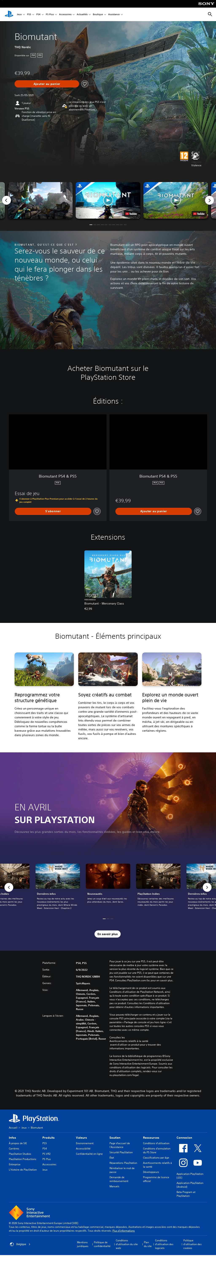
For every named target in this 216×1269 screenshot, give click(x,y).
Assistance (114, 14)
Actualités (82, 14)
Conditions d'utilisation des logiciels (164, 1244)
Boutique (98, 14)
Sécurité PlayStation (121, 1152)
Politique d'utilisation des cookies (192, 1244)
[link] (108, 887)
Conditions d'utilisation (156, 1143)
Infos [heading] (12, 1138)
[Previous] (6, 200)
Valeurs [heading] (81, 1138)
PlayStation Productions (22, 1159)
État (111, 1157)
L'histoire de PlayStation (23, 1169)
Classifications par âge (156, 1157)
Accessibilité (83, 1148)
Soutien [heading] (114, 1138)
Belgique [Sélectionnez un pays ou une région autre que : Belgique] (20, 1244)
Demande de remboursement (118, 1179)
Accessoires (65, 14)
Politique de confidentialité (102, 1244)
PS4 (38, 14)
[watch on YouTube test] (131, 213)
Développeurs (151, 1172)
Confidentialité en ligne (89, 1154)
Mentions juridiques (82, 1244)
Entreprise (14, 1164)
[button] (108, 200)
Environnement (84, 1143)
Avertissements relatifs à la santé (128, 1041)
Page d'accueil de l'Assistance (119, 1145)
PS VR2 (46, 1154)
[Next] (209, 200)
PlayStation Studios (20, 1154)
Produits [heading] (48, 1138)
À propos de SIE (18, 1143)
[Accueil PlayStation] (9, 14)
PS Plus (50, 14)
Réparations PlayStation (123, 1163)
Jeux (19, 14)
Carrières (14, 1148)
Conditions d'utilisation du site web (127, 1244)
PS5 (29, 14)
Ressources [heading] (151, 1138)
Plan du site (148, 1244)
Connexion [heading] (184, 1138)
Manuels (114, 1186)
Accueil (13, 1127)
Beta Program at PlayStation (186, 1194)
